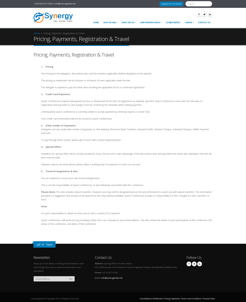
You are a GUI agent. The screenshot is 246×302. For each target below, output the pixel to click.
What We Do (128, 22)
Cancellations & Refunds (151, 298)
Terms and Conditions (191, 298)
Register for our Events (171, 4)
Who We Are (109, 22)
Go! (71, 278)
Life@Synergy (173, 22)
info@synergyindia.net (111, 278)
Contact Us (204, 22)
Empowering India (150, 22)
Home (96, 22)
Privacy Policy (209, 298)
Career (188, 22)
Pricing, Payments (171, 298)
